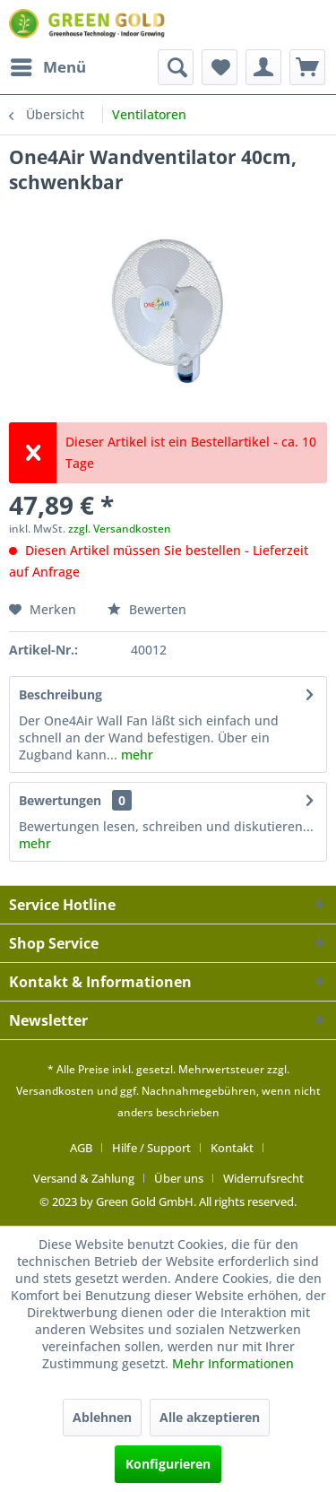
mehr (135, 754)
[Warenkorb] (307, 67)
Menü (48, 65)
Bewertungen (60, 800)
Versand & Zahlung (83, 1178)
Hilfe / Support (151, 1148)
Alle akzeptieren (209, 1417)
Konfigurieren (168, 1463)
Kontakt (232, 1148)
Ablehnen (102, 1417)
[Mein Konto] (263, 67)
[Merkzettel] (219, 67)
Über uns (178, 1178)
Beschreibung (60, 694)
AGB (81, 1148)
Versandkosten (55, 1090)
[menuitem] (47, 67)
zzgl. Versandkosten (119, 528)
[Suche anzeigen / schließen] (176, 67)
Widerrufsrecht (263, 1178)
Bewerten (147, 609)
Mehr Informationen (233, 1363)
